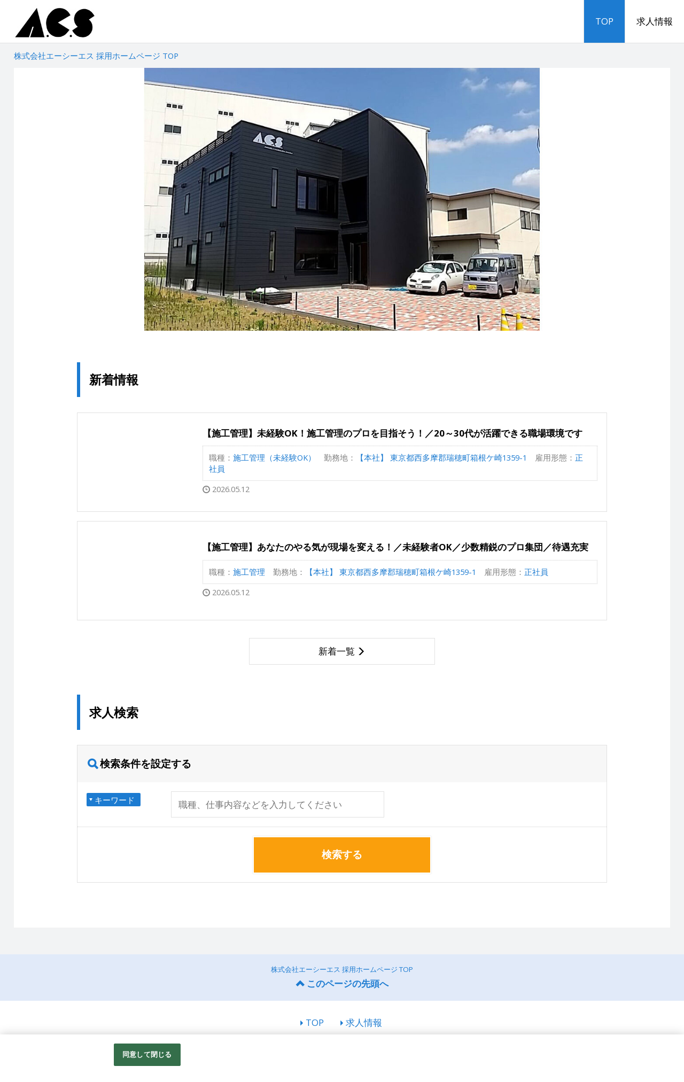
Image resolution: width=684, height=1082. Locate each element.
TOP (604, 21)
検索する (342, 854)
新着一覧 (336, 651)
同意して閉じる (147, 1054)
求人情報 (654, 21)
